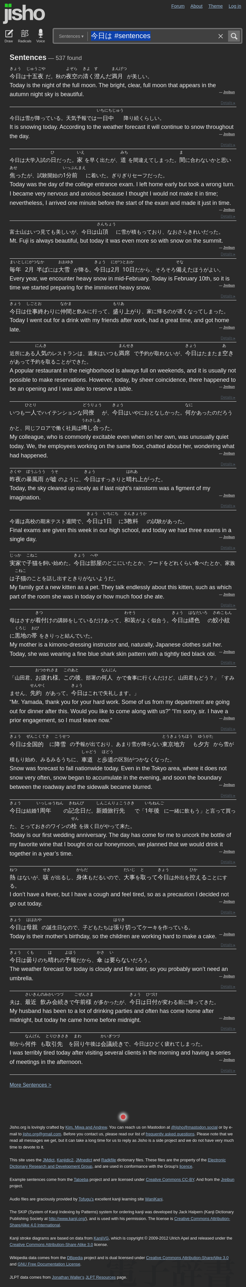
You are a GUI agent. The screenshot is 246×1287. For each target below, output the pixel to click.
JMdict (48, 1159)
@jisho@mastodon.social (194, 1127)
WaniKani (153, 1199)
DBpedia (75, 1257)
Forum (178, 6)
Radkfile (108, 1159)
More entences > (30, 1085)
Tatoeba (81, 1179)
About (197, 6)
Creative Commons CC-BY (170, 1179)
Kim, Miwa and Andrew (86, 1127)
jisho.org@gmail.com (42, 1134)
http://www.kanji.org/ (67, 1218)
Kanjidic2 (65, 1159)
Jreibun (229, 92)
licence (185, 1166)
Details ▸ (228, 103)
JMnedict (84, 1159)
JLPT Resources (101, 1277)
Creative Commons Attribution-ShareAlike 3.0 (187, 1257)
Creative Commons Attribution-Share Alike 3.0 (51, 1244)
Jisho (24, 14)
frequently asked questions (170, 1134)
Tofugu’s (86, 1199)
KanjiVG (101, 1238)
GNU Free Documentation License (49, 1264)
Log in (235, 6)
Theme (216, 6)
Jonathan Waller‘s (68, 1277)
